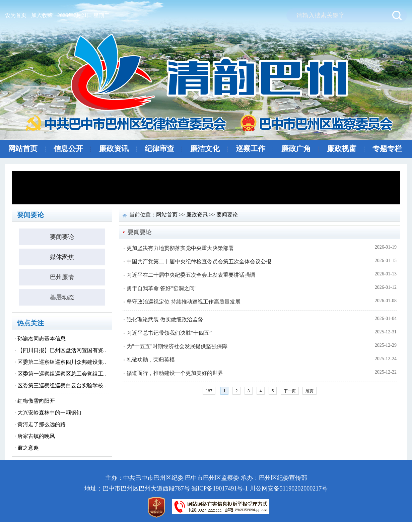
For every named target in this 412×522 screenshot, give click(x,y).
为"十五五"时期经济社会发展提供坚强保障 (177, 346)
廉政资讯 (114, 148)
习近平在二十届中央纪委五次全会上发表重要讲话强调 (191, 275)
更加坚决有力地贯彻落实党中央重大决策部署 (180, 248)
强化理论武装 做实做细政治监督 (165, 319)
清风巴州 (208, 82)
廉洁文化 (205, 148)
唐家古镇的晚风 (36, 436)
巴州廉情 (62, 277)
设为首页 (15, 15)
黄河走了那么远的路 (41, 424)
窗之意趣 (28, 448)
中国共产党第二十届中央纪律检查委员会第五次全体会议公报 (199, 261)
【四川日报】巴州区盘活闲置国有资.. (61, 350)
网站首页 (23, 148)
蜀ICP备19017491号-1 (219, 488)
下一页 (290, 391)
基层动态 (62, 297)
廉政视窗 (341, 148)
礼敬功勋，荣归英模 (151, 360)
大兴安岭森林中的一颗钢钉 (49, 412)
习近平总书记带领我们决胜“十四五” (169, 333)
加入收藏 (42, 15)
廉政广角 (296, 148)
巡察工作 (250, 148)
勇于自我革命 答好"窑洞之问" (162, 288)
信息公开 (68, 148)
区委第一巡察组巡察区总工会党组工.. (61, 374)
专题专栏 (387, 148)
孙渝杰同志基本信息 (41, 338)
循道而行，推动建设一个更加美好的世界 (175, 373)
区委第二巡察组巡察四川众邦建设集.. (61, 362)
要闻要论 (62, 237)
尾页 (309, 391)
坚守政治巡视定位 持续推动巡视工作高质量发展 (184, 302)
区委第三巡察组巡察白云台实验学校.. (61, 385)
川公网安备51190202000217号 (289, 488)
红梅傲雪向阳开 (36, 401)
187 (209, 391)
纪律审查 (159, 148)
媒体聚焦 (62, 257)
